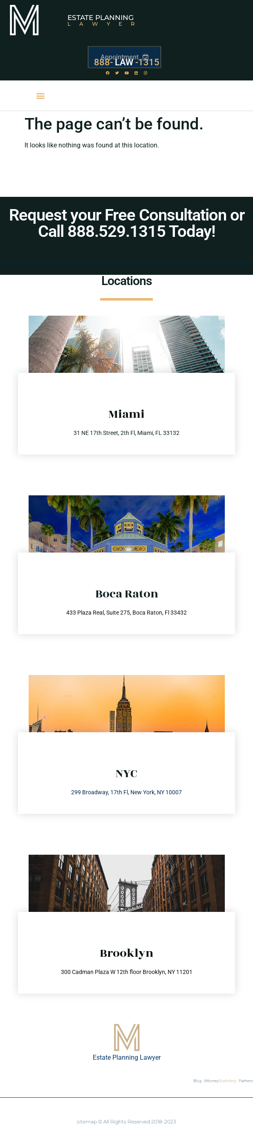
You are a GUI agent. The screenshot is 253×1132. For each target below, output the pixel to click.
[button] (40, 96)
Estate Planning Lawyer (127, 1057)
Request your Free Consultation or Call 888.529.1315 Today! (126, 223)
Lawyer (105, 23)
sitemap (87, 1122)
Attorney (220, 1081)
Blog (197, 1081)
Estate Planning (100, 17)
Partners (246, 1081)
